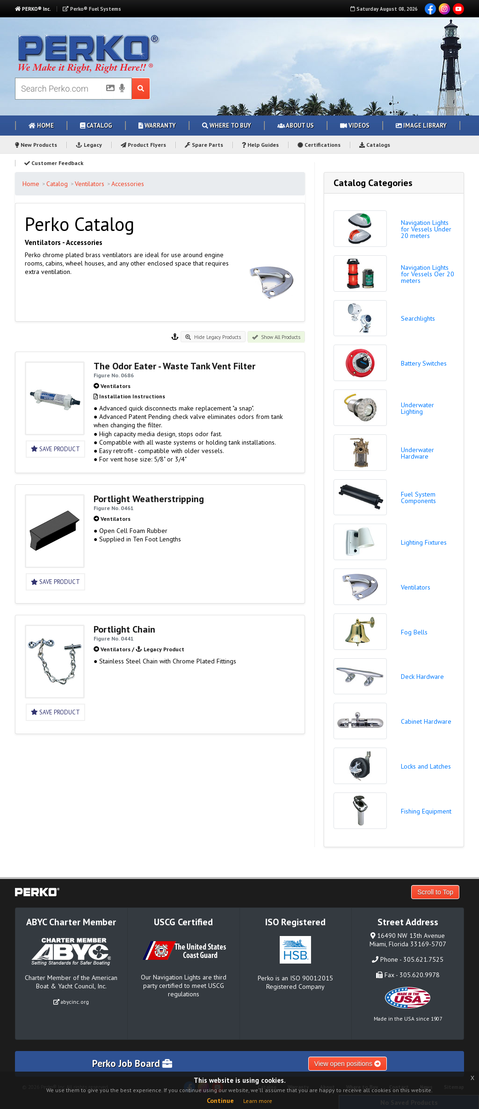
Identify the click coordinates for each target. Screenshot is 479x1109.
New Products (36, 144)
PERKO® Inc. (33, 9)
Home (41, 126)
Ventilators (89, 184)
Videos (355, 126)
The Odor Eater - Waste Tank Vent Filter (174, 366)
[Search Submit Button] (141, 89)
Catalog (96, 126)
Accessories (127, 184)
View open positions (347, 1063)
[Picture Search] (107, 89)
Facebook (430, 8)
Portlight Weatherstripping (149, 499)
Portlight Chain (124, 629)
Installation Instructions (132, 396)
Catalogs (374, 144)
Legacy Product (164, 649)
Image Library (421, 126)
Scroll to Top (435, 892)
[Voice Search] (122, 88)
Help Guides (260, 144)
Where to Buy (226, 126)
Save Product (55, 449)
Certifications (319, 144)
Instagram (444, 8)
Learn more (257, 1100)
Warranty (157, 126)
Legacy (89, 144)
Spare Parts (204, 144)
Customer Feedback (53, 162)
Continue (220, 1100)
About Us (295, 126)
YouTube (458, 8)
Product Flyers (143, 144)
